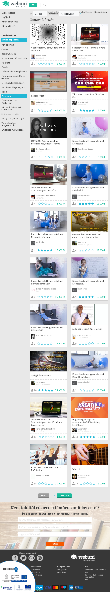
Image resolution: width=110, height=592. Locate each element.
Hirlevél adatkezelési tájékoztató (94, 576)
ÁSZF (87, 572)
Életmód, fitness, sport (12, 82)
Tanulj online (62, 569)
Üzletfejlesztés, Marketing (9, 101)
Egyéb (4, 67)
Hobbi (4, 91)
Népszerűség (69, 13)
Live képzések (8, 35)
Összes (4, 49)
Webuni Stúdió (36, 575)
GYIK (87, 579)
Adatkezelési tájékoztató (95, 569)
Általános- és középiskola (14, 58)
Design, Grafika (8, 53)
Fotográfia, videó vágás (13, 118)
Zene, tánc (6, 96)
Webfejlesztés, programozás (8, 124)
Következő (64, 495)
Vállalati (5, 62)
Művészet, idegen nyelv (13, 87)
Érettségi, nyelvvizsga (12, 129)
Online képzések (10, 39)
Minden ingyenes (9, 21)
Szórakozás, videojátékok (14, 71)
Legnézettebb (8, 12)
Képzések (61, 572)
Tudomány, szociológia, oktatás (13, 77)
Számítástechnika (10, 114)
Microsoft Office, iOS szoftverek (11, 108)
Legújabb (5, 17)
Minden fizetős (8, 26)
